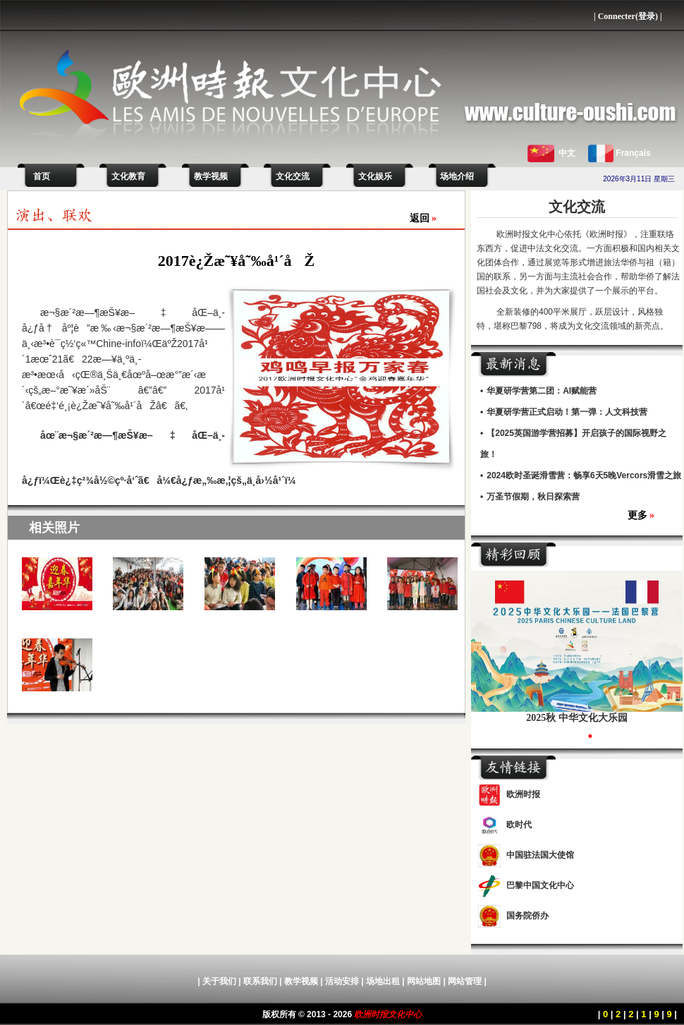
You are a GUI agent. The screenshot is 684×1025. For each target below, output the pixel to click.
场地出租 (383, 981)
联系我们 (260, 981)
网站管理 (465, 981)
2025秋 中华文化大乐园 (577, 717)
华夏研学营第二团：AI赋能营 (542, 391)
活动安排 (342, 981)
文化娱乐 (375, 176)
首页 (39, 176)
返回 (423, 218)
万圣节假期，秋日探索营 (533, 497)
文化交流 (293, 176)
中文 (566, 153)
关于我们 (219, 981)
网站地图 (424, 981)
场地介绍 (457, 176)
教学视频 (211, 176)
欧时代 (519, 825)
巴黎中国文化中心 (540, 885)
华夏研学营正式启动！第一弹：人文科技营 (567, 412)
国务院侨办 (527, 916)
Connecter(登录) (628, 16)
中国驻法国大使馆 (540, 855)
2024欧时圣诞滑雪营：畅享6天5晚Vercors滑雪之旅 (584, 475)
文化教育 (128, 176)
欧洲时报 (523, 794)
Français (633, 153)
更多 (641, 515)
